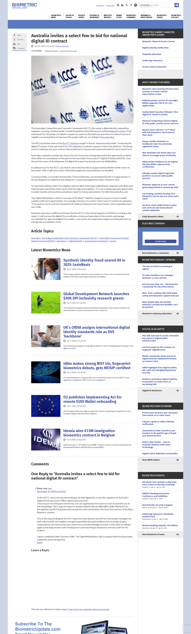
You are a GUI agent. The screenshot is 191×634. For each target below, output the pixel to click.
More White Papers (151, 460)
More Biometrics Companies (155, 253)
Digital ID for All (70, 16)
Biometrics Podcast (176, 16)
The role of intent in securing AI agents (157, 267)
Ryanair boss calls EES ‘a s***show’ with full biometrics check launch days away (159, 132)
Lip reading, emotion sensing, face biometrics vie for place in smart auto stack (160, 196)
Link (18, 44)
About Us (100, 5)
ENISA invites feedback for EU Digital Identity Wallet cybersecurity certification (159, 164)
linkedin (122, 5)
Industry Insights (108, 16)
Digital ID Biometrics (152, 390)
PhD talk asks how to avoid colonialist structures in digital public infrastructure (160, 338)
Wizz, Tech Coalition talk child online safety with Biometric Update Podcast (160, 294)
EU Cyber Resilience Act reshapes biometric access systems (157, 276)
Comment (20, 48)
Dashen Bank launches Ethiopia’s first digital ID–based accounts (160, 113)
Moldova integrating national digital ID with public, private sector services (160, 122)
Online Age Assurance (152, 60)
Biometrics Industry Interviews (157, 313)
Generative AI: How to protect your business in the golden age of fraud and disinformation (159, 433)
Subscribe (110, 5)
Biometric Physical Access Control (158, 41)
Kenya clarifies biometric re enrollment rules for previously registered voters (157, 144)
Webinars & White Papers (146, 16)
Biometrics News (56, 16)
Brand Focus (119, 16)
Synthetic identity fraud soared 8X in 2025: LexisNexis (94, 262)
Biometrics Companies (131, 16)
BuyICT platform (71, 143)
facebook (131, 5)
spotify (135, 5)
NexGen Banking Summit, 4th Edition (160, 526)
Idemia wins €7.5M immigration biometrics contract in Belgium (89, 433)
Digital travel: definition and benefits (160, 453)
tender (113, 241)
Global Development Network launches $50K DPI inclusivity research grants (96, 296)
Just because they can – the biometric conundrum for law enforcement (160, 285)
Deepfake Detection (151, 54)
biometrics (62, 241)
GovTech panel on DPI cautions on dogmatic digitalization (158, 348)
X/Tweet (20, 40)
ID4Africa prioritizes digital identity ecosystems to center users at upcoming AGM (159, 382)
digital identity (76, 241)
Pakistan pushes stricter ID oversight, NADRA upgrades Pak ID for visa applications (160, 103)
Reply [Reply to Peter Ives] (40, 542)
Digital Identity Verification (155, 47)
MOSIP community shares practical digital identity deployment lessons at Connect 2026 (159, 359)
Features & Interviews (94, 16)
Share (19, 35)
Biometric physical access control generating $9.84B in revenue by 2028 (160, 186)
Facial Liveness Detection (154, 67)
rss (118, 5)
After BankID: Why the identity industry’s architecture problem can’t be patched (160, 305)
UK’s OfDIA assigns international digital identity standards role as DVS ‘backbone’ (96, 331)
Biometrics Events (162, 16)
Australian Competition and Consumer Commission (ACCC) (69, 238)
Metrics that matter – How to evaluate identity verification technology (156, 445)
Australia (35, 238)
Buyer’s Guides (81, 16)
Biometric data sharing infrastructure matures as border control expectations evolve (160, 91)
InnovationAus (107, 137)
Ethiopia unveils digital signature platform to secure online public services (158, 176)
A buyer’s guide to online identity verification (158, 422)
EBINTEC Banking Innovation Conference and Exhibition (160, 496)
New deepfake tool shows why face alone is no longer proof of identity (159, 154)
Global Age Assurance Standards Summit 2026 (160, 517)
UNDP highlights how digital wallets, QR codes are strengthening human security (159, 370)
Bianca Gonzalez (63, 46)
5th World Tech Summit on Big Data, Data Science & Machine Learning (160, 485)
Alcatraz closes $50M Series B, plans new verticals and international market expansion (159, 208)
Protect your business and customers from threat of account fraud (160, 414)
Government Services (68, 51)
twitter (127, 5)
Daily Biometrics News (152, 216)
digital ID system (118, 131)
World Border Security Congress (160, 506)
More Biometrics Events (153, 534)
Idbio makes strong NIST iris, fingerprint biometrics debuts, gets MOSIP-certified (96, 365)
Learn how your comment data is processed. (89, 609)
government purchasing (96, 241)
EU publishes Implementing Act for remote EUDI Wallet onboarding (92, 399)
